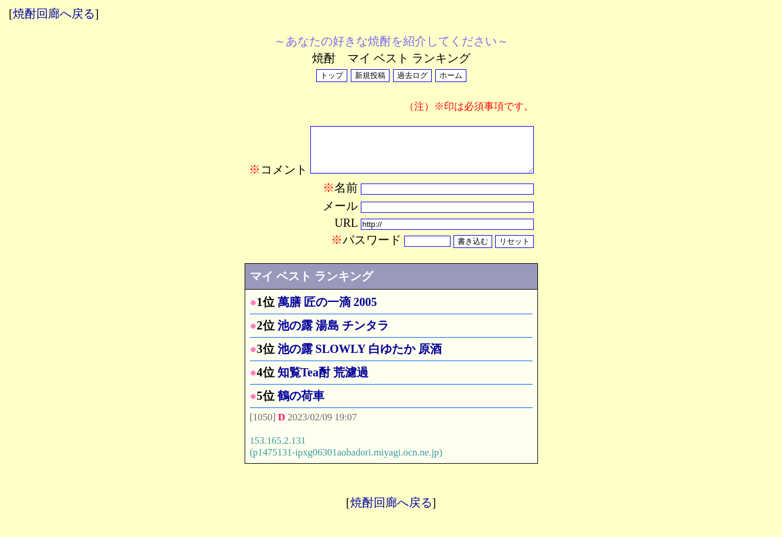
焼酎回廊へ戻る (54, 13)
